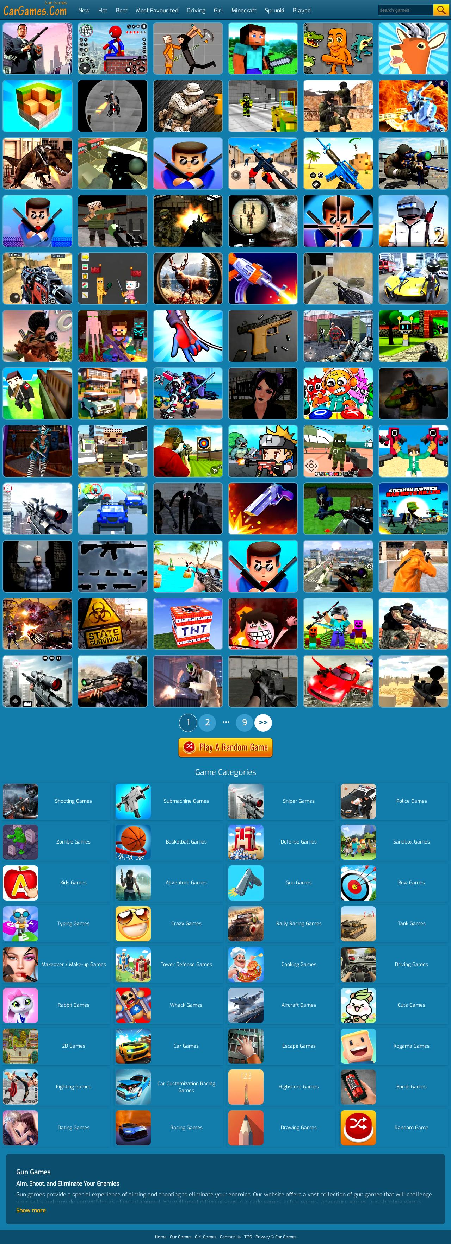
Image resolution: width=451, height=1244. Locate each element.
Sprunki (274, 10)
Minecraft (244, 10)
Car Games (285, 1237)
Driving (196, 10)
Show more (31, 1210)
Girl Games (205, 1237)
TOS (248, 1237)
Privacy (262, 1237)
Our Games (180, 1237)
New (84, 10)
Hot (102, 10)
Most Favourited (157, 10)
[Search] (405, 10)
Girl (218, 10)
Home (160, 1237)
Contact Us (230, 1237)
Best (122, 10)
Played (302, 10)
